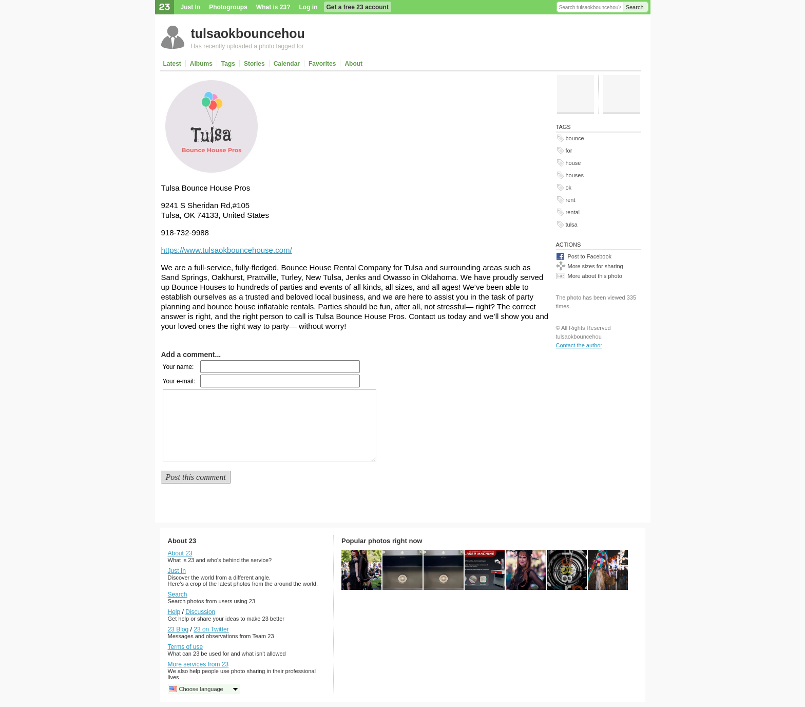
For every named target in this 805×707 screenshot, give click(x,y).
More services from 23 (198, 664)
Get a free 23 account (358, 7)
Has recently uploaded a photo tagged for (247, 46)
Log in (308, 7)
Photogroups (228, 7)
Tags (228, 63)
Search (635, 7)
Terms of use (185, 646)
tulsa (572, 224)
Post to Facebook (590, 256)
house (573, 163)
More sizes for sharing (595, 266)
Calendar (287, 63)
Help (174, 612)
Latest (172, 63)
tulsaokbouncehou (248, 33)
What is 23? (273, 7)
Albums (201, 63)
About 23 (180, 553)
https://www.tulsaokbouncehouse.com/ (226, 250)
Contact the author (579, 345)
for (569, 150)
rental (573, 212)
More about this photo (595, 276)
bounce (575, 138)
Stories (254, 63)
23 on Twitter (211, 629)
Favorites (322, 63)
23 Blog (178, 629)
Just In (191, 7)
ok (569, 187)
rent (571, 200)
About (353, 63)
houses (575, 175)
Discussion (200, 612)
